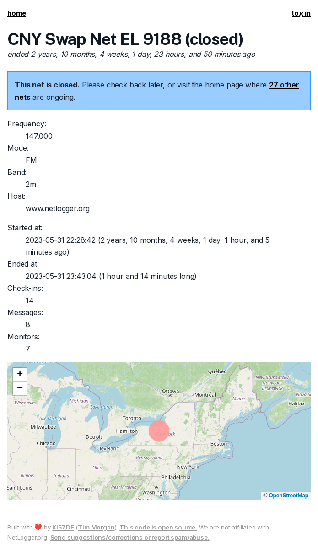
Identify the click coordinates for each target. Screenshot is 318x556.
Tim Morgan (96, 527)
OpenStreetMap (288, 495)
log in (301, 13)
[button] (20, 375)
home (16, 13)
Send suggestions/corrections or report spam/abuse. (130, 537)
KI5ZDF (63, 527)
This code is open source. (158, 527)
